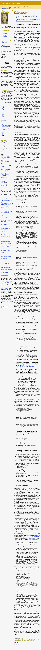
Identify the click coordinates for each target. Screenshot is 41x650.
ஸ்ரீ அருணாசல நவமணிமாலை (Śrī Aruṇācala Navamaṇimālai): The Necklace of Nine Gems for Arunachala (6, 206)
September (3, 120)
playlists (2, 196)
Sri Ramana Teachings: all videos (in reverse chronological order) (6, 198)
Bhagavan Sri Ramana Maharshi (24, 639)
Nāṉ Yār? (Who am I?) (32, 639)
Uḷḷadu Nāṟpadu (27, 640)
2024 (2, 108)
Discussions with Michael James (5, 288)
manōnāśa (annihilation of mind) (5, 159)
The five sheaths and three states (5, 250)
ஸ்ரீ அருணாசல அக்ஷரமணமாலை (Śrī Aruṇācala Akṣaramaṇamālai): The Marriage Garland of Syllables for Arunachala (7, 203)
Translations (7, 56)
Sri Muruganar (3, 175)
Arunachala (2, 146)
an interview (21, 15)
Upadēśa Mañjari (3, 181)
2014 (2, 117)
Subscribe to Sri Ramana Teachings (6, 281)
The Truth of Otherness (4, 178)
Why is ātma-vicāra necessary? (6, 126)
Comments (3, 307)
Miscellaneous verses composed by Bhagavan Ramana (6, 241)
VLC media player (4, 293)
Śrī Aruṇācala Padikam (4, 172)
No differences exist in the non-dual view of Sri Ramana (24, 21)
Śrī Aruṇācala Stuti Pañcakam (5, 174)
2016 (2, 115)
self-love (2, 166)
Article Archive (5, 35)
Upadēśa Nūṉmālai (3, 182)
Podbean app (3, 300)
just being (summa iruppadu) (5, 157)
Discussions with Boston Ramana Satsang (6, 262)
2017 (2, 114)
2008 (2, 136)
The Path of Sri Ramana (4, 177)
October (3, 119)
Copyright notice (5, 33)
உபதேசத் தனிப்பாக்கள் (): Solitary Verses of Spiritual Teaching (6, 239)
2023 (2, 109)
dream (1, 150)
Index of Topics (5, 36)
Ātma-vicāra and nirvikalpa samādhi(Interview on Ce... (6, 127)
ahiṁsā (2, 143)
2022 (2, 110)
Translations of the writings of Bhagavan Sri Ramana (7, 32)
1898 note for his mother (4, 141)
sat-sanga (2, 164)
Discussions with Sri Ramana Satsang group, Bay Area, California (6, 258)
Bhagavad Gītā (3, 147)
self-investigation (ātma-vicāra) (21, 640)
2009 (2, 135)
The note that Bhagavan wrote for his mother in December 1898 (6, 244)
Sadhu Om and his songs (4, 272)
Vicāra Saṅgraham (3, 185)
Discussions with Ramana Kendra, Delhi (6, 256)
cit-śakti (2, 149)
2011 (2, 133)
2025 (2, 107)
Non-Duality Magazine (21, 16)
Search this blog (5, 34)
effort (28, 639)
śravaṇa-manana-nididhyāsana (5, 169)
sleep (1, 168)
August (3, 121)
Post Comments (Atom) (22, 647)
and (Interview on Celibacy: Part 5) (21, 13)
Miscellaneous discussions (4, 275)
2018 (2, 113)
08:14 (22, 638)
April (3, 124)
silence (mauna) (3, 167)
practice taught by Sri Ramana (5, 162)
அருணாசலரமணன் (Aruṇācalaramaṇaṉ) (6, 217)
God (1, 153)
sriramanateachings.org (6, 8)
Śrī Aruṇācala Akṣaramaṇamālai (5, 170)
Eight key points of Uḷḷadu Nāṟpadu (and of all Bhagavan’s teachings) (6, 248)
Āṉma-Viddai (17, 639)
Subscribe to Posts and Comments (7, 37)
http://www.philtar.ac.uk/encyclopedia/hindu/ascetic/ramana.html (26, 366)
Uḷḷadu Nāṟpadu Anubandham (5, 180)
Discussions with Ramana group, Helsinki (6, 269)
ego (1, 152)
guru (1, 155)
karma (1, 158)
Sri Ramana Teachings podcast (6, 297)
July (3, 122)
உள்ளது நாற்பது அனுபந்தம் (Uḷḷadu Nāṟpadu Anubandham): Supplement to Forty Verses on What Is (6, 224)
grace (1, 154)
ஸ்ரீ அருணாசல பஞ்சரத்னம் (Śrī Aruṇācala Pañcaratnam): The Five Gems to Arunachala (7, 215)
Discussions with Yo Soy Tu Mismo (5, 263)
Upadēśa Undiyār (31, 640)
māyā (1, 160)
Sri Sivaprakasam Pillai (4, 176)
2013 (2, 132)
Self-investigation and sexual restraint (22, 18)
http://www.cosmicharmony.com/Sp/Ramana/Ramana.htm (27, 385)
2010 (2, 134)
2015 (2, 116)
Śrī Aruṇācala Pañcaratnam (4, 173)
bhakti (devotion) (3, 148)
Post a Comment (16, 644)
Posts (2, 306)
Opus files (10, 290)
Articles (9, 93)
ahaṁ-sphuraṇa (3, 142)
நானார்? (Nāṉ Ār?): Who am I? (5, 218)
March (3, 130)
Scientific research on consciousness (6, 125)
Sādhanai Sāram (3, 163)
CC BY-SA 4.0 (8, 68)
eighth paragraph (28, 223)
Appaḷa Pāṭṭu (2, 145)
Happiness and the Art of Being (5, 156)
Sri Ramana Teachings (11, 4)
